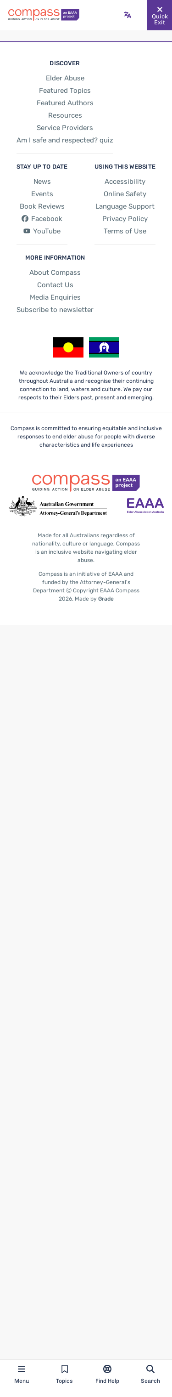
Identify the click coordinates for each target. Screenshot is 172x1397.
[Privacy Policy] (125, 218)
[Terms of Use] (125, 231)
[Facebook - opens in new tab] (41, 218)
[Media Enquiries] (54, 298)
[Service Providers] (64, 127)
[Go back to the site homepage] (43, 15)
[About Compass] (54, 273)
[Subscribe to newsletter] (54, 310)
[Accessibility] (124, 181)
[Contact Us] (54, 285)
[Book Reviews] (41, 206)
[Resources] (64, 115)
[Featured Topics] (64, 90)
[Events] (41, 194)
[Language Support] (125, 206)
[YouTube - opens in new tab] (41, 231)
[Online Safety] (124, 194)
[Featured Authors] (64, 103)
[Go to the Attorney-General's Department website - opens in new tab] (58, 507)
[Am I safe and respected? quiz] (65, 140)
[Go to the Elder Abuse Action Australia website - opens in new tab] (145, 507)
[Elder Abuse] (64, 78)
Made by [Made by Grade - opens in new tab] (93, 599)
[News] (41, 181)
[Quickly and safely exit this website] (159, 15)
